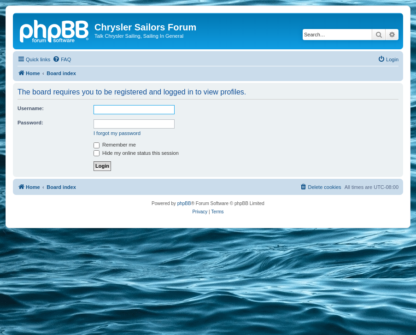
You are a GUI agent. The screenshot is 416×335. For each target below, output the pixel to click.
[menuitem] (62, 59)
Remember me (115, 144)
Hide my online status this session (136, 153)
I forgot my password (117, 133)
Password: (30, 122)
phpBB (184, 203)
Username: (31, 108)
